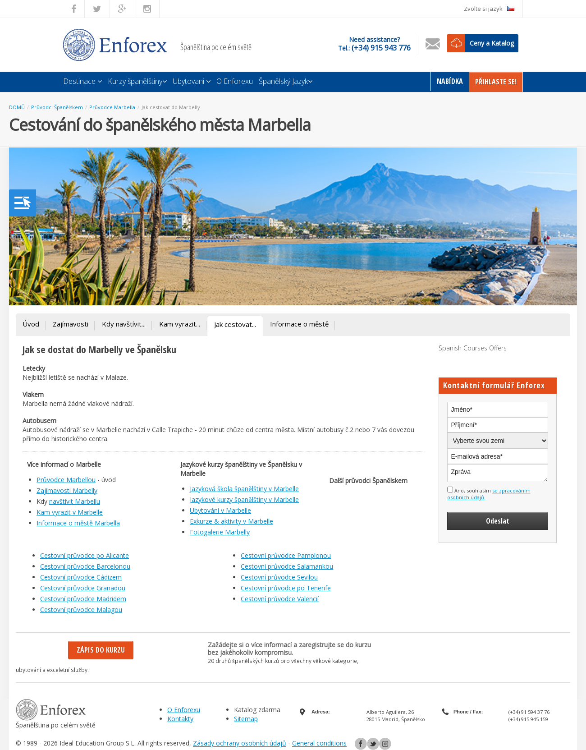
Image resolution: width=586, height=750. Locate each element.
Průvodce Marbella (112, 107)
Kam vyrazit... (179, 323)
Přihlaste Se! (496, 82)
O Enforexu (234, 81)
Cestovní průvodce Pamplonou (286, 555)
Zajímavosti (70, 323)
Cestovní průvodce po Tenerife (286, 588)
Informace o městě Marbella (78, 523)
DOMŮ (17, 107)
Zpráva (498, 473)
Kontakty (180, 718)
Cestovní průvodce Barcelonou (85, 566)
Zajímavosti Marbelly (67, 490)
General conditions (319, 743)
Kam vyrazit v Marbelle (70, 512)
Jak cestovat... (235, 324)
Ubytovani (192, 81)
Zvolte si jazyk (489, 9)
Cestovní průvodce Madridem (83, 598)
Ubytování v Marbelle (220, 510)
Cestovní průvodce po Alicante (84, 555)
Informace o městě (299, 323)
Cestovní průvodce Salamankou (287, 566)
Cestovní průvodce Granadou (82, 588)
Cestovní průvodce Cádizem (81, 577)
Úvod (31, 323)
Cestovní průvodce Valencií (280, 598)
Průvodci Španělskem (57, 107)
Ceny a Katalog (492, 43)
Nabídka (450, 81)
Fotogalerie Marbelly (220, 532)
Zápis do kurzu (101, 650)
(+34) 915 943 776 (381, 48)
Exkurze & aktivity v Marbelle (231, 521)
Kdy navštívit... (124, 323)
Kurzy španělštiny (137, 81)
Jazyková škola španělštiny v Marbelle (244, 488)
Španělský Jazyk (285, 81)
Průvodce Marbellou (66, 479)
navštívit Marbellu (74, 501)
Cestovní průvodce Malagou (81, 609)
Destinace (82, 81)
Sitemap (246, 718)
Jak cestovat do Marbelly (171, 107)
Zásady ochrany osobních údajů (239, 743)
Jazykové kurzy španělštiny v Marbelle (244, 499)
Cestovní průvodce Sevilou (279, 577)
